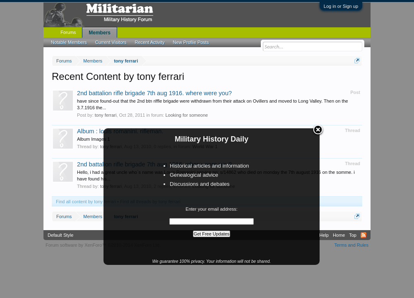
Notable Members (69, 42)
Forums (68, 32)
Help (324, 235)
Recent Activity (149, 42)
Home (339, 235)
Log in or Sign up (341, 6)
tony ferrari (106, 115)
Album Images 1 (93, 139)
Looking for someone (186, 115)
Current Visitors (111, 42)
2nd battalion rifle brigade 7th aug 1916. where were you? (154, 93)
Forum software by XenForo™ (103, 245)
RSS (363, 235)
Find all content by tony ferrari (86, 201)
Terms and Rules (351, 245)
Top (352, 235)
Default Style (60, 235)
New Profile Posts (191, 42)
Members (100, 33)
